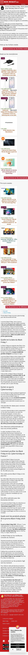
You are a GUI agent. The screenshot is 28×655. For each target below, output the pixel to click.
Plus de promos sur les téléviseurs (17, 307)
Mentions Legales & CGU (9, 628)
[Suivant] (25, 327)
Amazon (7, 4)
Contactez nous (6, 633)
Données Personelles (8, 630)
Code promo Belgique (8, 618)
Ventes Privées (6, 623)
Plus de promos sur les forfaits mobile (15, 49)
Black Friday (5, 621)
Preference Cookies (7, 635)
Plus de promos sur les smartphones (16, 178)
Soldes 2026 (14, 621)
